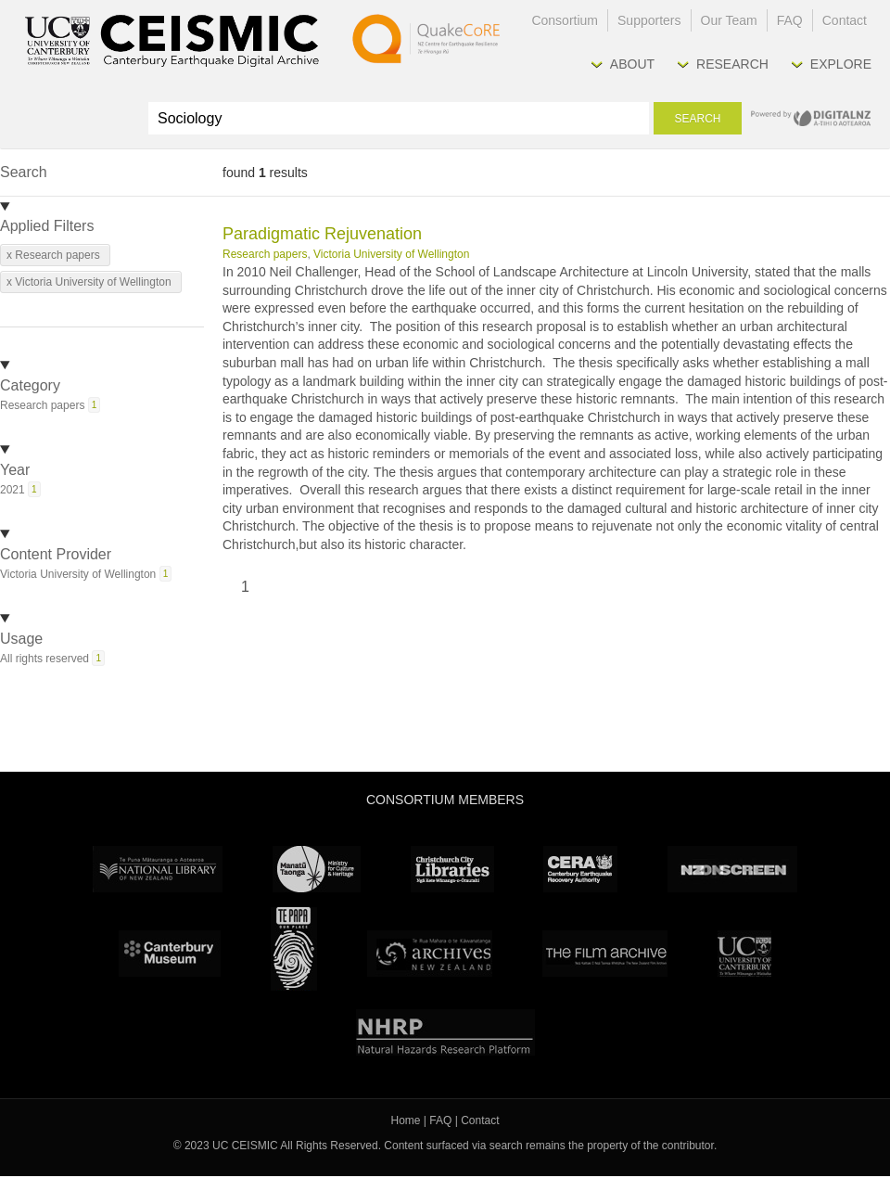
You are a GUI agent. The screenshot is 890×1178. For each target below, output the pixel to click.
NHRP (445, 1032)
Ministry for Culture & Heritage (317, 869)
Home (406, 1120)
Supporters (648, 20)
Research (732, 64)
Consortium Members (445, 799)
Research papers (264, 254)
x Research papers (53, 255)
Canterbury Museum (170, 953)
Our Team (729, 20)
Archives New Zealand (429, 953)
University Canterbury (744, 953)
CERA (580, 869)
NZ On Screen (732, 869)
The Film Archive (605, 953)
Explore (840, 64)
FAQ (790, 20)
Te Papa (294, 949)
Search (697, 118)
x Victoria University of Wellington (89, 281)
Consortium (564, 20)
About (632, 64)
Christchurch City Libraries (452, 869)
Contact (844, 20)
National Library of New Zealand (157, 869)
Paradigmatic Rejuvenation (322, 233)
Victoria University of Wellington (391, 254)
